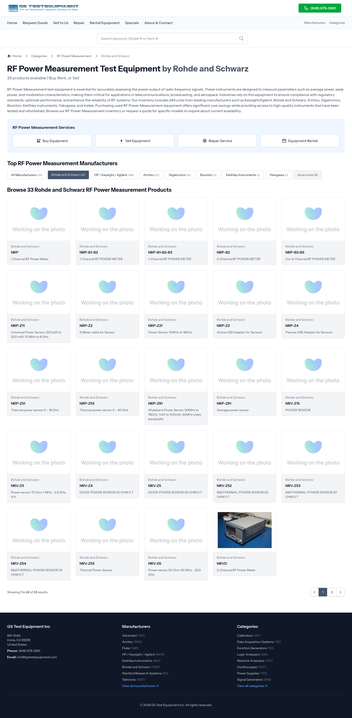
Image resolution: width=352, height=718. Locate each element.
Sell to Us (60, 22)
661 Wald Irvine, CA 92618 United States (18, 640)
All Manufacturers (26, 175)
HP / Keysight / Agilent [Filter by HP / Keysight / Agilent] (114, 175)
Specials (132, 22)
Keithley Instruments (141, 661)
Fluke (130, 648)
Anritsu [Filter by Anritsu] (151, 175)
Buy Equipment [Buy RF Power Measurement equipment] (52, 140)
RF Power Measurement (74, 56)
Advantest (133, 635)
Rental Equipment (105, 22)
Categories (337, 23)
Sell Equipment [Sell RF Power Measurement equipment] (134, 140)
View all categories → (252, 686)
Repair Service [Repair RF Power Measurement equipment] (217, 140)
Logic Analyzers (252, 654)
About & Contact (158, 22)
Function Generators (255, 648)
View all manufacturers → (140, 686)
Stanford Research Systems (145, 673)
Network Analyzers (255, 661)
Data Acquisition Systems (259, 642)
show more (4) (307, 175)
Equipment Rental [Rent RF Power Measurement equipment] (300, 140)
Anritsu (132, 642)
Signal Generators (254, 680)
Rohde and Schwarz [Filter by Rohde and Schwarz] (68, 175)
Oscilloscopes (251, 667)
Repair (79, 22)
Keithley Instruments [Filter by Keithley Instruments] (243, 175)
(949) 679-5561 (320, 8)
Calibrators (249, 635)
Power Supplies (252, 673)
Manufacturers (315, 23)
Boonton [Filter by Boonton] (208, 175)
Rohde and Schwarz (141, 667)
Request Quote (35, 22)
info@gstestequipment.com (37, 657)
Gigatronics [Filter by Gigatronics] (180, 175)
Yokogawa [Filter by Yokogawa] (278, 175)
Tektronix (133, 680)
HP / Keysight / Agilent (143, 654)
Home (12, 22)
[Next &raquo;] (340, 592)
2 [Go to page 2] (332, 592)
